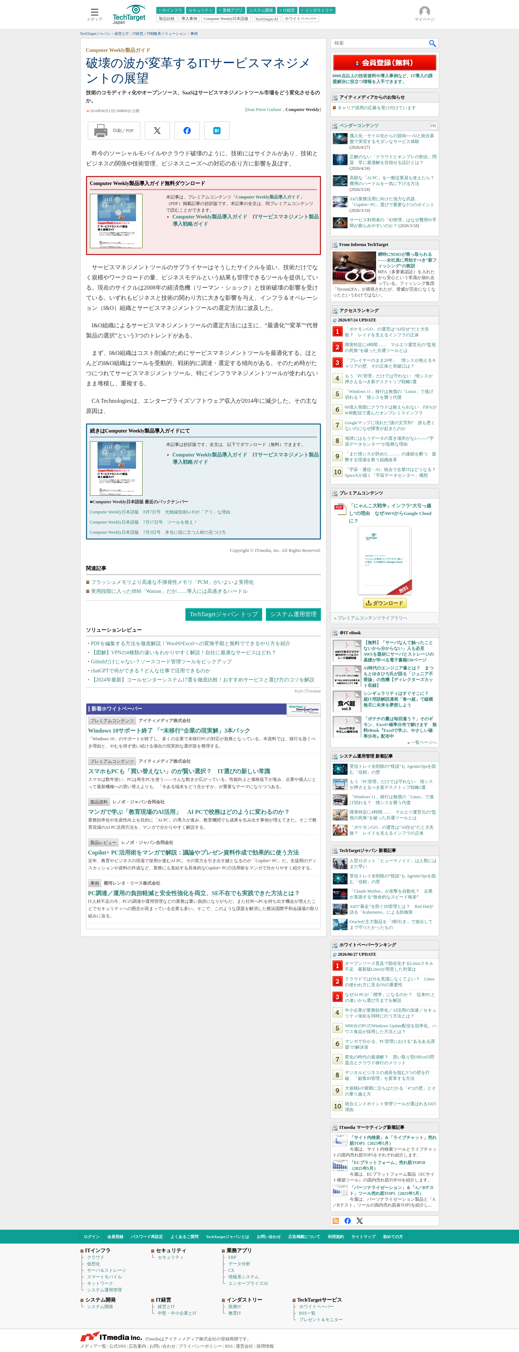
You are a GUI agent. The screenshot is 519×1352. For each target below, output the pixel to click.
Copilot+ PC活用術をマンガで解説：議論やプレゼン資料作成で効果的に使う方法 (193, 852)
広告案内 (137, 1346)
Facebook (348, 1221)
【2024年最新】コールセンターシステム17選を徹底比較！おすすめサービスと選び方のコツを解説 (202, 680)
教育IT (234, 1313)
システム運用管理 (293, 614)
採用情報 (265, 1346)
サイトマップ (363, 1236)
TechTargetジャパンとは (227, 1236)
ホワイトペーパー (316, 1306)
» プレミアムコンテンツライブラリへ (370, 617)
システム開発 (100, 1306)
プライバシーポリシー (200, 1346)
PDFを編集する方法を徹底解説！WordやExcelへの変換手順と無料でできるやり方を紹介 (191, 643)
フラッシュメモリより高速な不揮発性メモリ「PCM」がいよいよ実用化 (172, 582)
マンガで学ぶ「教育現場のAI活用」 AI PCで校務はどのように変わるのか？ (189, 812)
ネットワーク (100, 1283)
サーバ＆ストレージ (106, 1270)
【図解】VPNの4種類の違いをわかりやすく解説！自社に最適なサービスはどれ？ (183, 652)
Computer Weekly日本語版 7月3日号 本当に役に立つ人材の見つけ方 (158, 532)
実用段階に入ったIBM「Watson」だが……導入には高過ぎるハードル (169, 591)
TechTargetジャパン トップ (224, 614)
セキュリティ (171, 1257)
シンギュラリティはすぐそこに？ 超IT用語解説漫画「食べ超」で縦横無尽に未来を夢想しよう (398, 699)
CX (231, 1270)
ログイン (92, 1236)
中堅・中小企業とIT (177, 1313)
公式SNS (117, 1346)
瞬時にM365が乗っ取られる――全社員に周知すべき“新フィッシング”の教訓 (407, 260)
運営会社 (244, 1346)
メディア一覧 (93, 1346)
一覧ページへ (424, 742)
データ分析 (239, 1263)
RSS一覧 (307, 1313)
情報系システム (243, 1276)
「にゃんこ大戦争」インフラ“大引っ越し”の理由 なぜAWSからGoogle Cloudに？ (390, 513)
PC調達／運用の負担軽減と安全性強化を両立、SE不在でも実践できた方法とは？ (194, 893)
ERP (232, 1257)
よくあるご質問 (184, 1236)
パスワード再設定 (147, 1236)
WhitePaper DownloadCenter (304, 710)
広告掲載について (304, 1236)
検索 (433, 43)
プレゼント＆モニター (321, 1319)
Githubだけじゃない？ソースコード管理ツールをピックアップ (161, 661)
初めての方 (393, 1236)
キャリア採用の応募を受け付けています (377, 107)
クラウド (95, 1257)
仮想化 (93, 1263)
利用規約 (336, 1236)
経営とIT (166, 1306)
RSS (336, 1221)
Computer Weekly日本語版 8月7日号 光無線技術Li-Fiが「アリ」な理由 (160, 512)
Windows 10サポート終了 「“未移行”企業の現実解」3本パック (169, 731)
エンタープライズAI (248, 1283)
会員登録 (115, 1236)
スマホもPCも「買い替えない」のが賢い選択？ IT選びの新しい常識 (179, 771)
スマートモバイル (104, 1276)
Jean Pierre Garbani (264, 109)
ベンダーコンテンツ (359, 125)
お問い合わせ (269, 1236)
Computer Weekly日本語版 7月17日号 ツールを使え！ (144, 522)
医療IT (234, 1306)
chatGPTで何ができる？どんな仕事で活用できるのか (151, 670)
